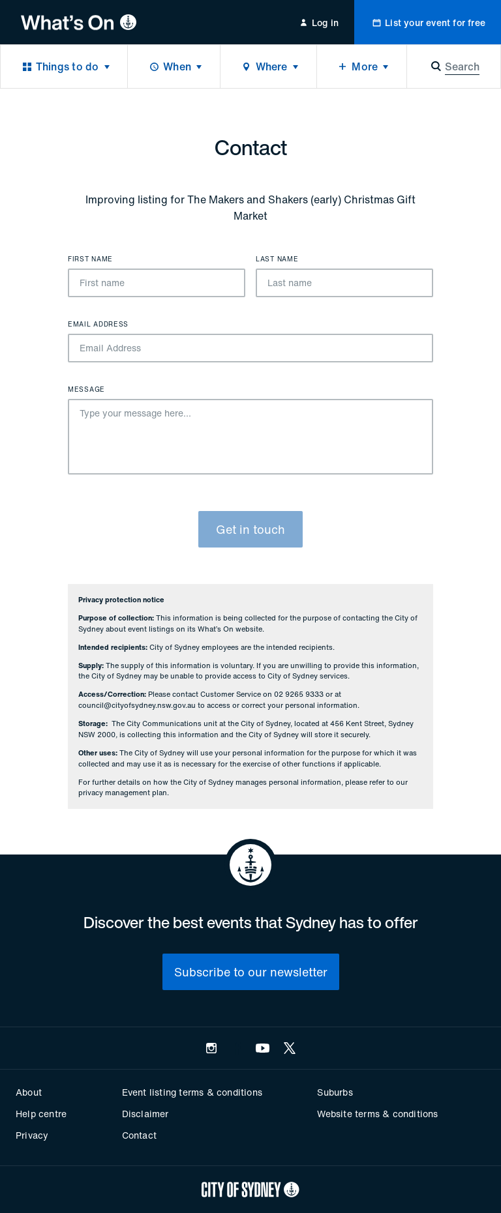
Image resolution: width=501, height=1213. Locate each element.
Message (86, 390)
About (29, 1092)
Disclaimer (145, 1113)
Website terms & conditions (377, 1113)
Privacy (32, 1135)
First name (90, 259)
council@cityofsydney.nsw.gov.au (137, 705)
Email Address (98, 325)
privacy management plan (122, 792)
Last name (277, 259)
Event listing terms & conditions (192, 1092)
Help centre (41, 1113)
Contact (139, 1135)
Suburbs (334, 1092)
